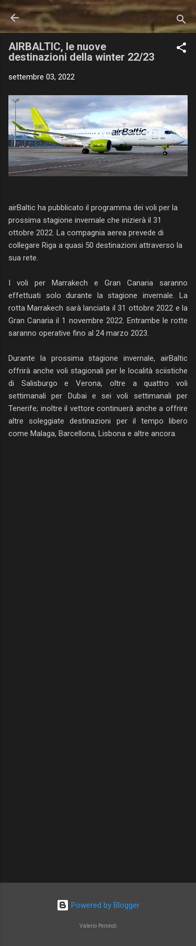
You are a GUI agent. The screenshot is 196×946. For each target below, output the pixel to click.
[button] (181, 49)
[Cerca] (181, 21)
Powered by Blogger (98, 905)
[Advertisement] (98, 793)
